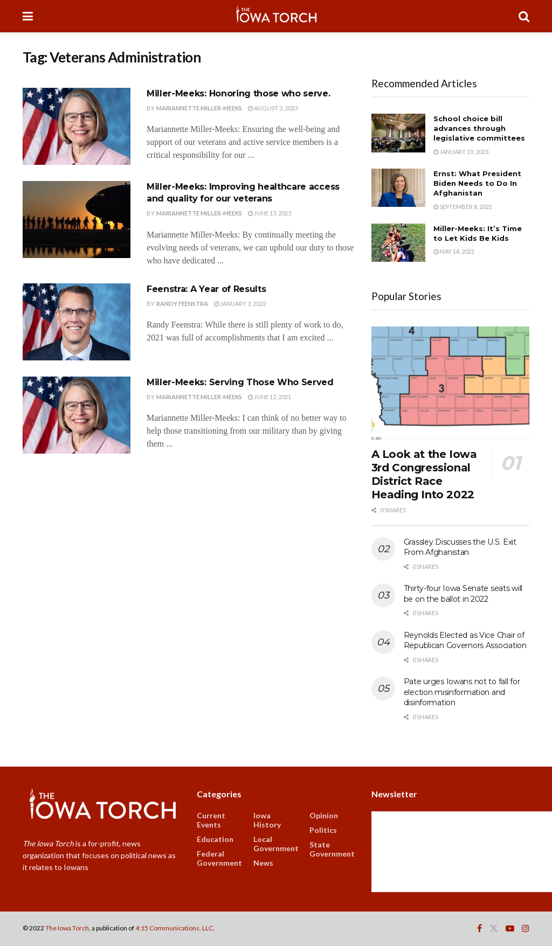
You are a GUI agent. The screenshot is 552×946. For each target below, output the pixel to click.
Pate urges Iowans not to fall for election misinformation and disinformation (462, 692)
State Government (332, 849)
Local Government (276, 843)
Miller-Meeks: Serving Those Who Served (240, 382)
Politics (323, 829)
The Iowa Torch (67, 928)
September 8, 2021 (462, 206)
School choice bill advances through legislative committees (479, 128)
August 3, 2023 (273, 108)
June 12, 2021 (269, 396)
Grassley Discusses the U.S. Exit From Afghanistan (460, 547)
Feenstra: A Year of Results (206, 289)
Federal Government (219, 858)
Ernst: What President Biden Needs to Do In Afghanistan (477, 183)
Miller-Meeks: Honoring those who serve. (238, 93)
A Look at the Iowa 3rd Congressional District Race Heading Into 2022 (424, 474)
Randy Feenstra (182, 303)
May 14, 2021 (453, 251)
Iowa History (267, 820)
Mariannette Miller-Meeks (199, 108)
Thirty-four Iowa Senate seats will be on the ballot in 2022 (463, 593)
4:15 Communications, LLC (174, 928)
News (263, 862)
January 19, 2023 (460, 151)
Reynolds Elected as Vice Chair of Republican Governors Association (465, 640)
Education (215, 839)
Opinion (323, 815)
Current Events (211, 820)
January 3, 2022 (240, 303)
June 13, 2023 (269, 213)
